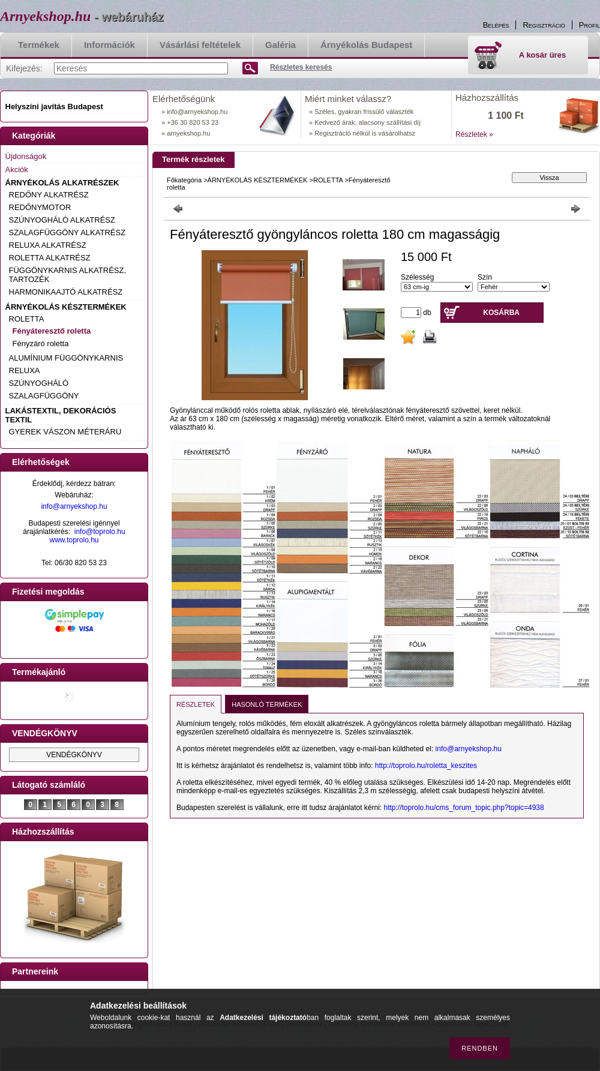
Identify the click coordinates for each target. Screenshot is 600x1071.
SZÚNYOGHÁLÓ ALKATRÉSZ (62, 219)
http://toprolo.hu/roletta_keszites (426, 765)
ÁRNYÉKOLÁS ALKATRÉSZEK (62, 182)
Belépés (496, 24)
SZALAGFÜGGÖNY (44, 395)
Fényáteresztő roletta (52, 330)
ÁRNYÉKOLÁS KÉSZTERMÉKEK (66, 306)
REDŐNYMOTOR (40, 207)
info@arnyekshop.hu (74, 506)
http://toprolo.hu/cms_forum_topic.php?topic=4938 (464, 807)
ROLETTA (26, 318)
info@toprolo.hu (99, 531)
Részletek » (474, 134)
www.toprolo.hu (73, 540)
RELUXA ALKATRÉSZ (47, 245)
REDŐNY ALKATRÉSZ (49, 194)
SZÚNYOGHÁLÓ (39, 383)
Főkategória (184, 180)
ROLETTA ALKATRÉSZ (50, 257)
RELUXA (24, 370)
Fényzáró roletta (41, 343)
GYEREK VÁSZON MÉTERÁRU (65, 431)
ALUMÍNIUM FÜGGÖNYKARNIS (66, 357)
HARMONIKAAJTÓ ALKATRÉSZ (66, 291)
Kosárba (501, 312)
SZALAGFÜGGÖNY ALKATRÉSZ (67, 232)
